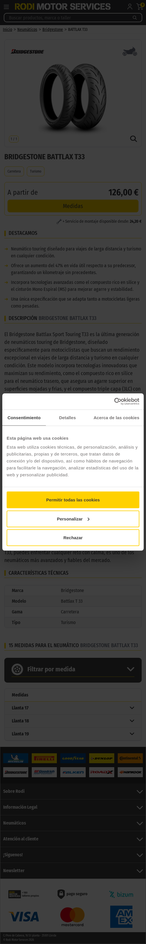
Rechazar (73, 537)
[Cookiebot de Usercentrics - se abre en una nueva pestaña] (114, 401)
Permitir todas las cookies (73, 499)
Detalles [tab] (67, 417)
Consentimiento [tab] (24, 417)
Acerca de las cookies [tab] (116, 417)
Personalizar (73, 518)
